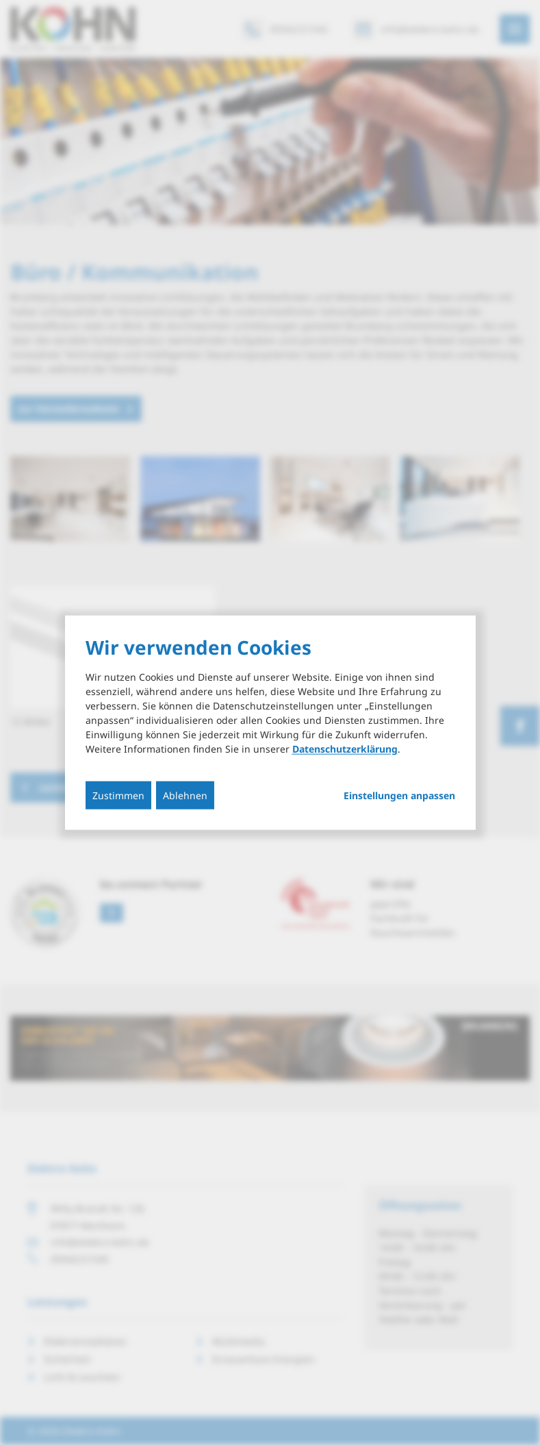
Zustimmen (118, 794)
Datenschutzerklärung (345, 748)
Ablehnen (185, 794)
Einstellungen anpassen (399, 795)
